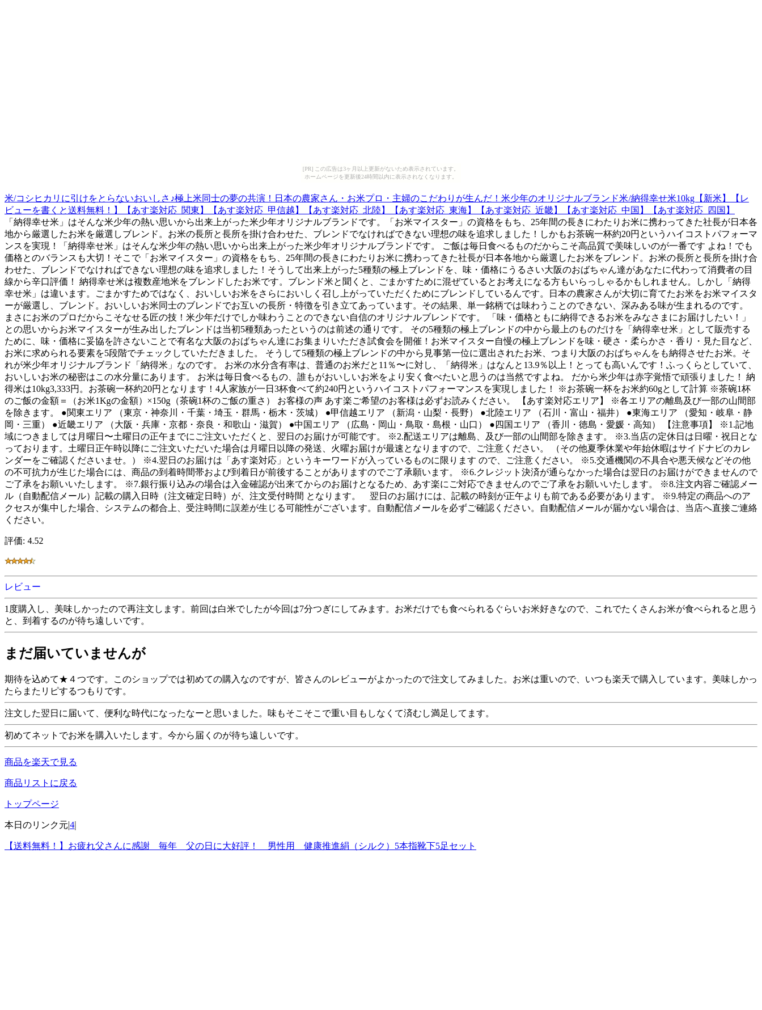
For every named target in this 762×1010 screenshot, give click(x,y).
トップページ (32, 804)
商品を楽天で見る (41, 762)
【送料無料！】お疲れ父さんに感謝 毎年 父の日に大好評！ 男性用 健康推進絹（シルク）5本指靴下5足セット (240, 846)
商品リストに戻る (41, 783)
